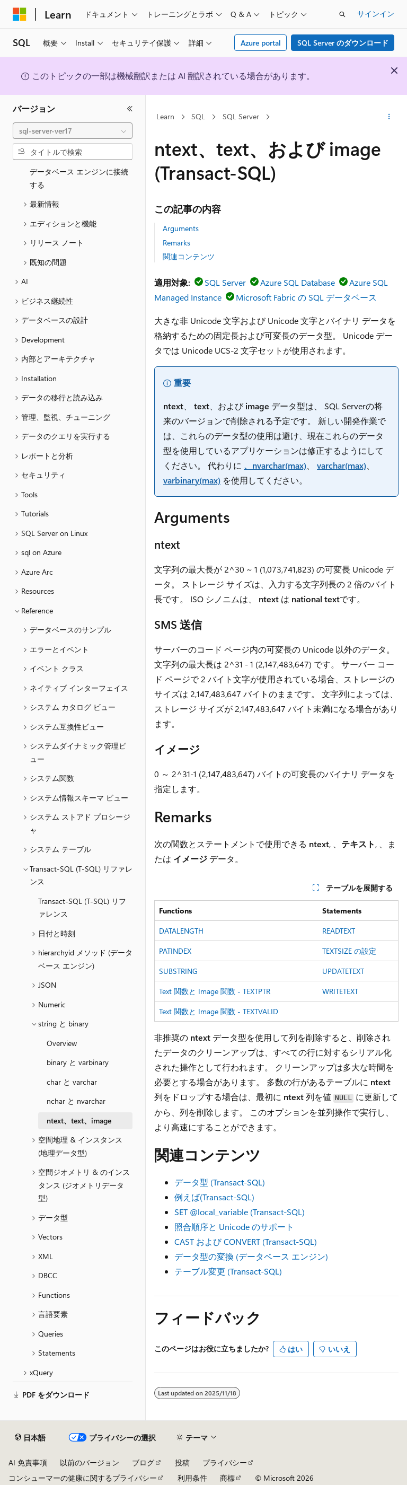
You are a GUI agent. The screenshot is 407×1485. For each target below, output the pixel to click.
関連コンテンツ (189, 256)
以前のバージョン (89, 1462)
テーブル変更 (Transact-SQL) (228, 1271)
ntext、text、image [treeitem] (79, 1120)
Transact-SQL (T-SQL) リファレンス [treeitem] (82, 907)
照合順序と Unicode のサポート (234, 1226)
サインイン (375, 13)
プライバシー (224, 1462)
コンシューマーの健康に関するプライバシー (82, 1478)
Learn (165, 116)
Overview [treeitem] (62, 1043)
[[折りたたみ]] (130, 108)
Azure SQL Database (297, 282)
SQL (198, 116)
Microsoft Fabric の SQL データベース (306, 297)
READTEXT (338, 931)
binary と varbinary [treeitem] (78, 1062)
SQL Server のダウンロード (342, 43)
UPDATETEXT (343, 971)
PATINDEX (175, 951)
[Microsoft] (19, 14)
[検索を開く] (342, 14)
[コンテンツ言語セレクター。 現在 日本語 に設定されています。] (30, 1437)
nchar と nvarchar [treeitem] (76, 1101)
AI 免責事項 (27, 1462)
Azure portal (261, 43)
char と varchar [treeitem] (72, 1082)
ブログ (143, 1462)
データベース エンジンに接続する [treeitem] (79, 178)
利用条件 (192, 1478)
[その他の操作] (389, 117)
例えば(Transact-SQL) (214, 1196)
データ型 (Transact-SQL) (219, 1182)
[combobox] (72, 130)
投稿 (182, 1462)
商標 (227, 1478)
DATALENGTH (181, 931)
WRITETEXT (340, 991)
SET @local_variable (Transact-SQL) (239, 1211)
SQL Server (241, 116)
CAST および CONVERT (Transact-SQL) (245, 1241)
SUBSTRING (178, 971)
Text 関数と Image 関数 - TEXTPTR (214, 991)
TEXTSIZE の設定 (349, 951)
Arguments (181, 228)
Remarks (176, 243)
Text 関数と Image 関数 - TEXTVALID (218, 1011)
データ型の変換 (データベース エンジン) (251, 1256)
